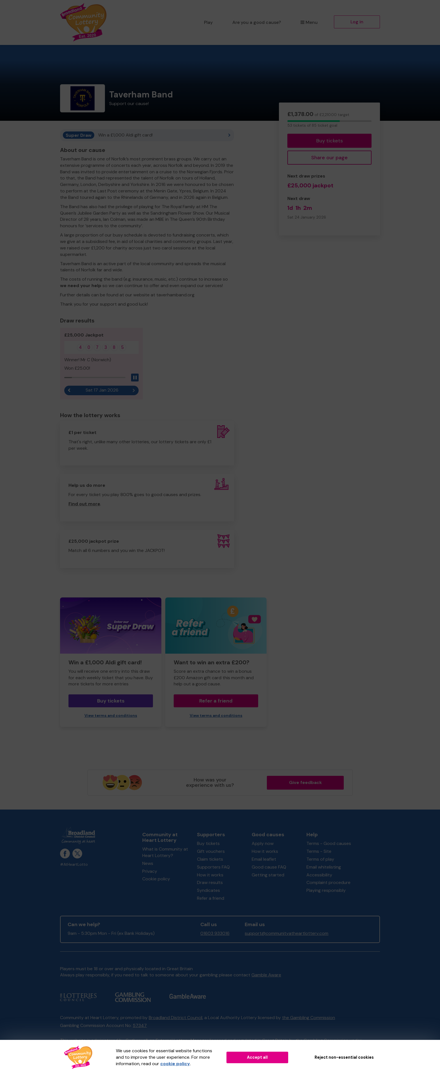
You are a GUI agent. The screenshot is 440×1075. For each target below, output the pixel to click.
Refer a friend (216, 700)
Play (208, 22)
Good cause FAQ (269, 867)
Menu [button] (309, 22)
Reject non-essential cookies (344, 1057)
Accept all (257, 1057)
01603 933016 (215, 933)
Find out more (84, 504)
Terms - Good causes (328, 843)
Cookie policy (156, 879)
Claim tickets (210, 859)
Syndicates (208, 890)
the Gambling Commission (308, 1018)
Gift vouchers (211, 851)
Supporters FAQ (213, 867)
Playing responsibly (326, 890)
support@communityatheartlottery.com (286, 933)
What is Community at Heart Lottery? (165, 852)
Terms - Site (318, 851)
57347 (140, 1025)
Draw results (210, 882)
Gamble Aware (266, 975)
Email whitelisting (323, 867)
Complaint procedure (328, 882)
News (147, 863)
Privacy (149, 871)
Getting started (268, 875)
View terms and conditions (110, 715)
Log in (356, 22)
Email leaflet (264, 859)
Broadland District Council (175, 1018)
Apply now (263, 843)
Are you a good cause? (256, 22)
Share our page (329, 157)
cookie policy (175, 1064)
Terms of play (320, 859)
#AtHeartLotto (74, 864)
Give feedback (305, 782)
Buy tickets (329, 140)
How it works (210, 875)
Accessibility (319, 875)
